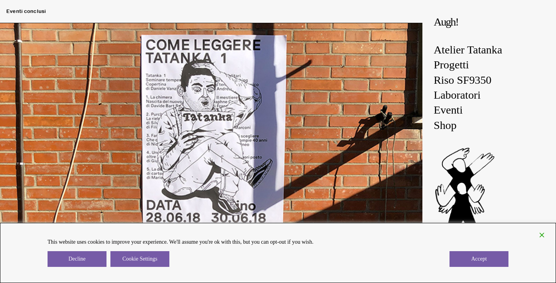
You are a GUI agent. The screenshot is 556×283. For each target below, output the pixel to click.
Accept (479, 259)
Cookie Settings (139, 259)
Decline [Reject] (77, 259)
